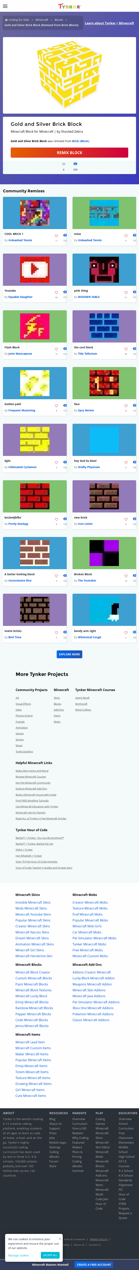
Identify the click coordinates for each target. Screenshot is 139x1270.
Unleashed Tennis (20, 240)
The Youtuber (87, 581)
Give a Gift (79, 1130)
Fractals (20, 723)
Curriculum (79, 1125)
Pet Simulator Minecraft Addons (96, 1003)
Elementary (126, 1144)
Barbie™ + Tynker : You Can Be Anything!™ (40, 839)
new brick (80, 518)
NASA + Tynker (24, 851)
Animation (22, 729)
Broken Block (83, 575)
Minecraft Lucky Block (31, 997)
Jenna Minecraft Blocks (32, 1027)
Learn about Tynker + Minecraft (109, 23)
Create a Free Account (94, 1264)
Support (54, 1130)
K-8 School (126, 1177)
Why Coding (80, 1139)
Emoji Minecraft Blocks (32, 1003)
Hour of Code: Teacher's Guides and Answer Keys (44, 869)
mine (77, 234)
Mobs (57, 723)
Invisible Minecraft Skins (33, 904)
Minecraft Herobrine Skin (33, 957)
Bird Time (14, 638)
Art (17, 699)
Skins (57, 699)
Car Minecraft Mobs (87, 933)
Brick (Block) (80, 141)
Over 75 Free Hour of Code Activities (36, 863)
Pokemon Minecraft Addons (93, 1015)
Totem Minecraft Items (32, 1073)
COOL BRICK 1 (13, 234)
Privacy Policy (99, 1240)
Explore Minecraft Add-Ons (31, 790)
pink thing (81, 291)
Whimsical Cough (89, 638)
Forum (53, 1163)
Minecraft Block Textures (33, 991)
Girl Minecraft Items (30, 1091)
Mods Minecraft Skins (31, 910)
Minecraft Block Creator (32, 973)
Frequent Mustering (21, 411)
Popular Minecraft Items (33, 1061)
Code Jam (102, 1200)
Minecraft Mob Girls (87, 928)
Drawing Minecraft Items (33, 1085)
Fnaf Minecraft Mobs (88, 916)
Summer (78, 1172)
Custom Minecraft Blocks (33, 979)
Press (52, 1134)
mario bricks (13, 632)
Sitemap (54, 1148)
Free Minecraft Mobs (88, 951)
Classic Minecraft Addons (91, 1021)
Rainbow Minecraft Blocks (34, 1009)
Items (57, 717)
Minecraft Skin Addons (89, 991)
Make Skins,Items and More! (32, 772)
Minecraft (41, 20)
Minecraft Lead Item (30, 1043)
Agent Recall (82, 699)
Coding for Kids (19, 20)
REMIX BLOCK (69, 152)
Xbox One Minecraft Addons (93, 1009)
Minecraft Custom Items (33, 1049)
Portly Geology (18, 525)
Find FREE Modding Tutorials (32, 802)
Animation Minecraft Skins (34, 945)
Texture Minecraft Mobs (90, 910)
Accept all (50, 1255)
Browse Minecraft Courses (31, 778)
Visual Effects (23, 705)
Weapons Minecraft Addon (92, 985)
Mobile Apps (57, 1144)
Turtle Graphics (24, 753)
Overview (78, 1120)
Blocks (59, 20)
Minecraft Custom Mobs (90, 957)
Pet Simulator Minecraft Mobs (95, 939)
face (77, 404)
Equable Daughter (20, 297)
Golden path (12, 404)
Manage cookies (18, 1255)
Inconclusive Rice (19, 581)
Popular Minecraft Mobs (90, 921)
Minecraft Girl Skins (29, 951)
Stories (20, 741)
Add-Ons (59, 711)
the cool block (83, 348)
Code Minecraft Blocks (31, 1021)
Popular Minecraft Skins (32, 921)
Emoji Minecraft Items (31, 1067)
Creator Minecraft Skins (32, 928)
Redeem (77, 1134)
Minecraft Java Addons (89, 997)
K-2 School (126, 1172)
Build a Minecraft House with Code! (36, 796)
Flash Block (12, 348)
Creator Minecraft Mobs (90, 904)
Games (20, 735)
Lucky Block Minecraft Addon (94, 979)
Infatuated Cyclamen (22, 468)
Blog (52, 1120)
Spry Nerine (86, 411)
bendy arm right (85, 632)
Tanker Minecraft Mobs (89, 945)
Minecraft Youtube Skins (33, 916)
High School (127, 1158)
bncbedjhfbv (12, 518)
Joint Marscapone (20, 354)
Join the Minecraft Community (33, 784)
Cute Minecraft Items (30, 1097)
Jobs (52, 1139)
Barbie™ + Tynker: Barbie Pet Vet (34, 845)
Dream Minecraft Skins (32, 939)
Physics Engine (24, 717)
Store (52, 1167)
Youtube (10, 291)
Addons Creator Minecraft (92, 973)
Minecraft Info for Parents (31, 814)
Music (19, 747)
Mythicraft (81, 705)
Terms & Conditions (74, 1240)
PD (121, 1191)
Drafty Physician (89, 468)
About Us (55, 1125)
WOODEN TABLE (89, 297)
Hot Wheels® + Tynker (29, 857)
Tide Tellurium (87, 354)
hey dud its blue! (85, 461)
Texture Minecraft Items (32, 1079)
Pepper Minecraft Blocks (33, 1015)
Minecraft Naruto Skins (32, 933)
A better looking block (19, 575)
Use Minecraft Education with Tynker (37, 808)
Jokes (19, 711)
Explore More (69, 655)
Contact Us (95, 1246)
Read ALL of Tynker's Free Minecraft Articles (41, 820)
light (7, 461)
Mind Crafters (83, 711)
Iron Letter (85, 525)
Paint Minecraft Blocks (31, 985)
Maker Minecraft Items (31, 1055)
